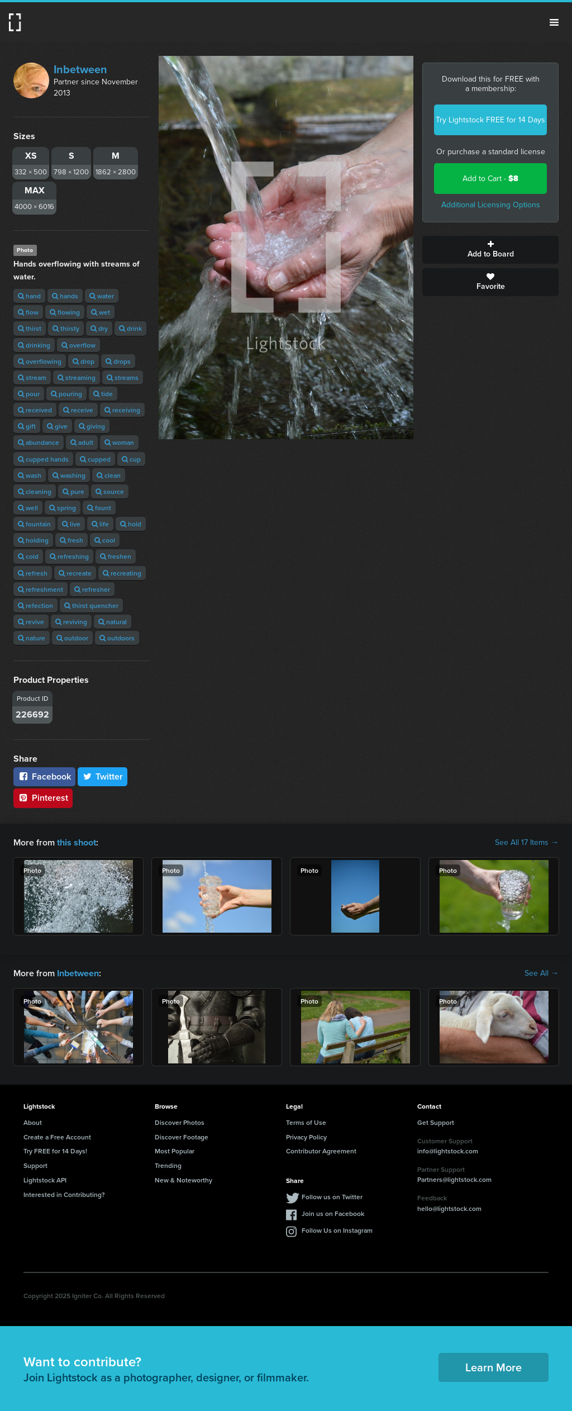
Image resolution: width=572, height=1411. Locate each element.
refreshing (69, 556)
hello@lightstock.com (449, 1208)
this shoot (76, 842)
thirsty (66, 328)
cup (131, 459)
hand (29, 296)
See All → (542, 973)
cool (104, 540)
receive (78, 410)
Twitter (102, 776)
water (101, 296)
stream (32, 377)
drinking (34, 345)
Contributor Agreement (321, 1151)
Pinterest (43, 797)
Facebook (44, 776)
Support (35, 1165)
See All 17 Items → (527, 842)
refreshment (40, 589)
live (71, 524)
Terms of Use (306, 1122)
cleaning (34, 491)
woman (119, 442)
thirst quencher (91, 605)
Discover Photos (179, 1122)
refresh (32, 573)
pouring (66, 393)
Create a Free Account (57, 1136)
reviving (71, 621)
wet (100, 312)
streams (123, 377)
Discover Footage (181, 1136)
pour (29, 393)
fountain (34, 524)
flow (28, 312)
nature (31, 638)
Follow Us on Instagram (337, 1230)
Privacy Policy (306, 1136)
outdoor (72, 638)
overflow (78, 345)
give (57, 426)
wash (29, 475)
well (28, 507)
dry (99, 328)
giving (92, 426)
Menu (554, 22)
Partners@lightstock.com (454, 1179)
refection (35, 605)
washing (69, 475)
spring (62, 507)
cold (28, 556)
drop (83, 361)
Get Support (435, 1122)
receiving (122, 410)
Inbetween (80, 69)
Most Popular (174, 1151)
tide (103, 393)
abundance (38, 442)
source (110, 491)
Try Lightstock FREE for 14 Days (490, 120)
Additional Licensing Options (490, 205)
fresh (71, 540)
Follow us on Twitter (332, 1196)
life (100, 524)
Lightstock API (44, 1180)
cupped (95, 459)
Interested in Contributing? (64, 1194)
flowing (65, 312)
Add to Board (490, 249)
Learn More (493, 1367)
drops (118, 361)
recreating (122, 573)
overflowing (39, 361)
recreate (75, 573)
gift (27, 426)
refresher (92, 589)
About (32, 1122)
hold (130, 524)
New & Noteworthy (183, 1180)
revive (31, 621)
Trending (168, 1165)
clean (109, 475)
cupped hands (43, 459)
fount (99, 507)
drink (130, 328)
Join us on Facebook (333, 1213)
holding (33, 540)
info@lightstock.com (447, 1151)
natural (112, 621)
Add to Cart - (490, 178)
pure (73, 491)
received (35, 410)
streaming (77, 377)
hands (65, 296)
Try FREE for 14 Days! (55, 1151)
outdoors (117, 638)
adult (81, 442)
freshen (115, 556)
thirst (29, 328)
